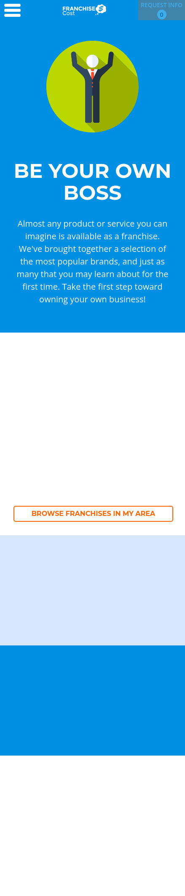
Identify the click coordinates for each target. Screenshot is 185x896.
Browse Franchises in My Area (94, 514)
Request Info (161, 10)
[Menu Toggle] (15, 11)
